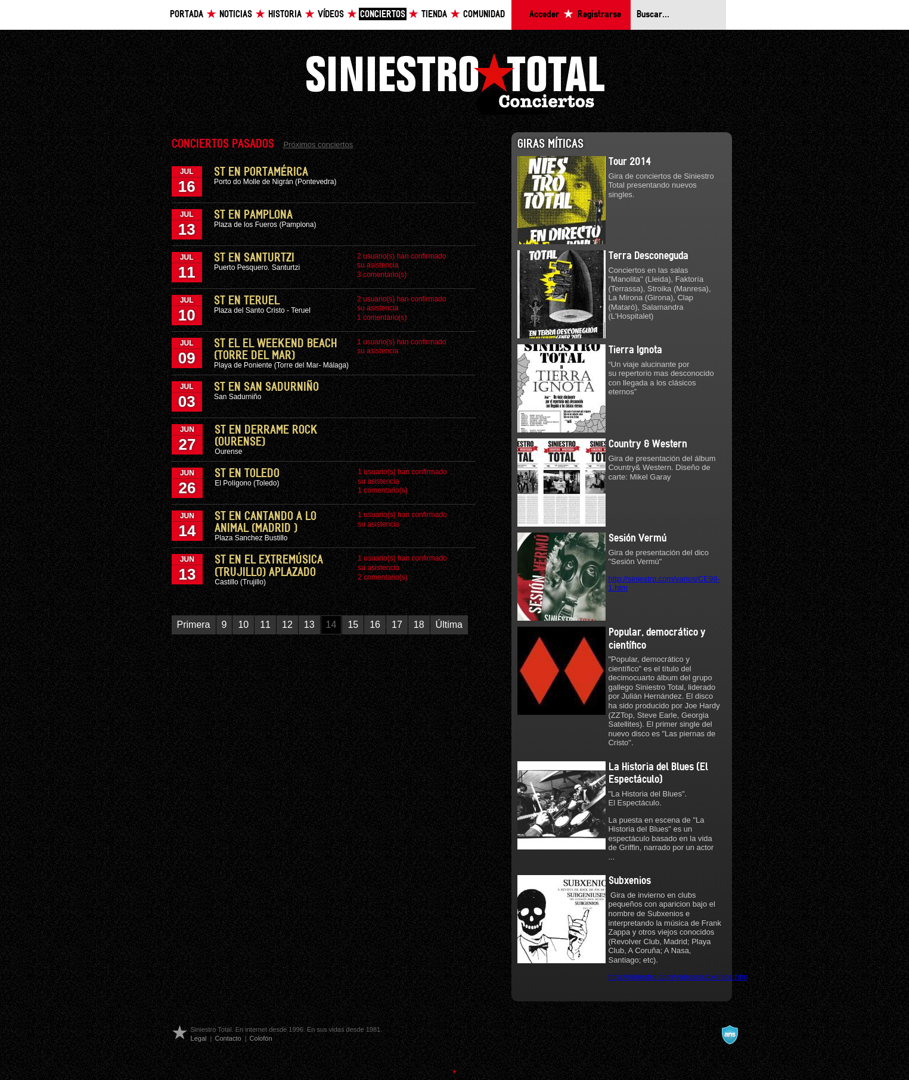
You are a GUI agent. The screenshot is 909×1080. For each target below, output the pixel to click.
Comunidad (484, 14)
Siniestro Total (455, 82)
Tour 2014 (630, 162)
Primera (193, 625)
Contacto (228, 1038)
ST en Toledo (247, 473)
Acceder (544, 14)
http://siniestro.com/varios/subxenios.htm (678, 976)
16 (375, 625)
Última (449, 625)
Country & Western (648, 444)
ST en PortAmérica (261, 172)
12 (287, 625)
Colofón (261, 1038)
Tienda (434, 14)
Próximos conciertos (318, 144)
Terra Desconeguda (648, 256)
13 (309, 625)
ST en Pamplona (253, 215)
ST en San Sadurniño (266, 387)
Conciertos (382, 14)
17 (397, 625)
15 (353, 625)
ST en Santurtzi (254, 258)
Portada (186, 14)
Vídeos (331, 14)
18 (419, 625)
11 (265, 625)
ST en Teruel (247, 300)
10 (243, 625)
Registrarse (599, 14)
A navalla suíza (729, 1034)
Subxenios (630, 881)
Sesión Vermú (637, 538)
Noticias (235, 14)
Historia (285, 14)
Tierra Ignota (635, 350)
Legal (199, 1038)
